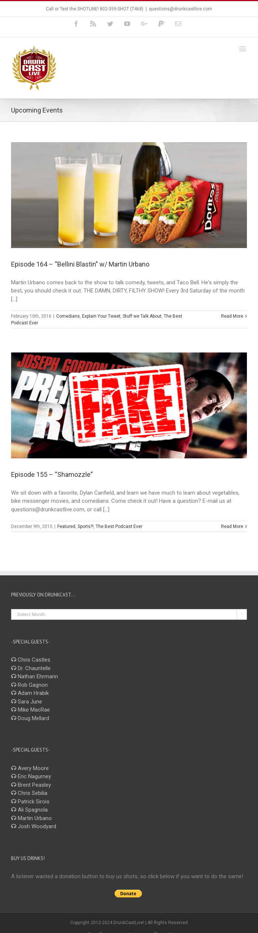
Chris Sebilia (29, 793)
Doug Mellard (30, 718)
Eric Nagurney (31, 776)
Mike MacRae (30, 709)
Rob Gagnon (29, 685)
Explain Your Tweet (101, 316)
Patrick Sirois (30, 801)
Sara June (26, 701)
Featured (66, 526)
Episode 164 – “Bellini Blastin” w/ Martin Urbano (80, 264)
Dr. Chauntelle (31, 668)
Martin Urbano (31, 818)
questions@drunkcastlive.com (180, 8)
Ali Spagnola (29, 809)
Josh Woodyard (33, 826)
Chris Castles (30, 659)
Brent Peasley (31, 785)
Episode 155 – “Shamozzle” (52, 474)
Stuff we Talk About (142, 316)
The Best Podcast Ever (119, 526)
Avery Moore (30, 768)
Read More (232, 316)
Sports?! (86, 526)
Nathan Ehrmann (34, 676)
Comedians (68, 316)
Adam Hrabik (30, 693)
